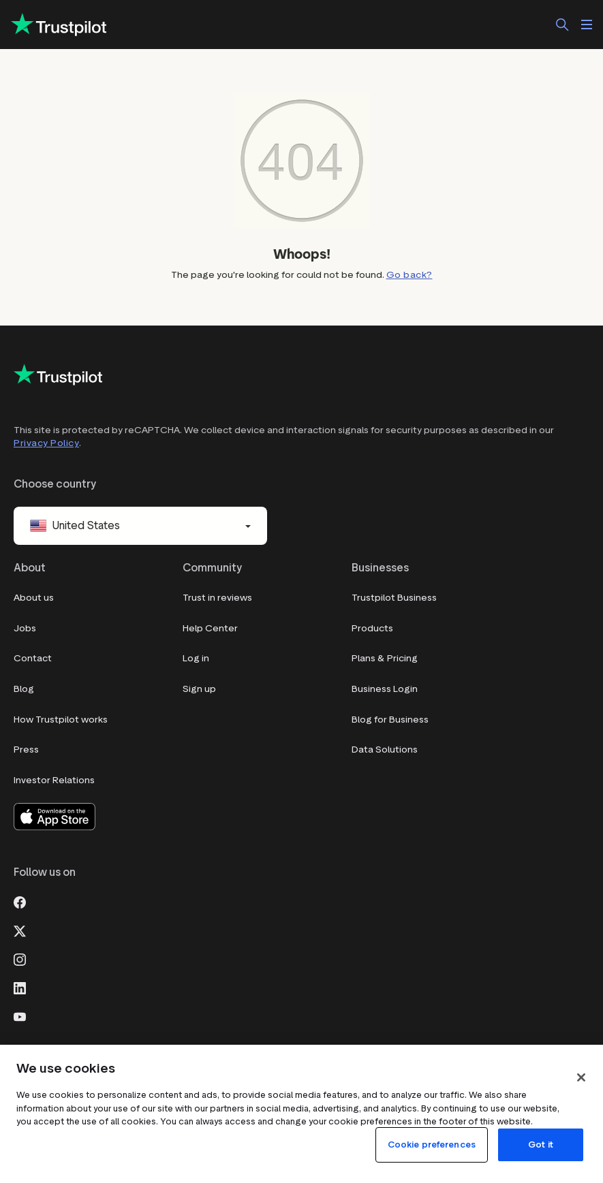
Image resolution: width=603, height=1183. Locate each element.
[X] (20, 930)
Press (26, 749)
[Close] (581, 1077)
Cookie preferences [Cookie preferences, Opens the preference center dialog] (432, 1144)
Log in (196, 658)
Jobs (25, 628)
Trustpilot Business (394, 597)
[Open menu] (586, 24)
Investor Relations (54, 780)
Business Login (385, 689)
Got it (540, 1144)
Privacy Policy (46, 443)
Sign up (199, 689)
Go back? (409, 275)
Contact (33, 658)
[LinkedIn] (20, 987)
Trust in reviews (217, 597)
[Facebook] (20, 902)
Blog (24, 689)
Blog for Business (390, 719)
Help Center (210, 628)
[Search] (562, 24)
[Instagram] (20, 959)
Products (372, 628)
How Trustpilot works (61, 719)
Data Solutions (385, 749)
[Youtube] (20, 1016)
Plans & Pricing (385, 658)
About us (34, 597)
